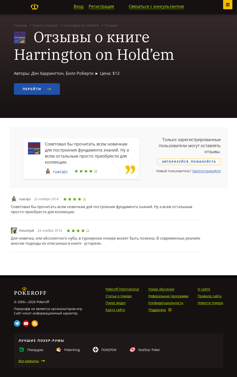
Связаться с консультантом (156, 6)
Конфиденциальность (165, 303)
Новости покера (210, 303)
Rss (34, 323)
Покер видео (116, 303)
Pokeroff (34, 6)
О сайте (204, 289)
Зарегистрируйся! (206, 171)
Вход (78, 6)
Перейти (37, 89)
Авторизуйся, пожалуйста (189, 162)
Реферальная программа (168, 296)
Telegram (17, 323)
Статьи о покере (119, 296)
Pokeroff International (122, 289)
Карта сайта (115, 309)
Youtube (26, 323)
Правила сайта (209, 296)
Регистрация (101, 6)
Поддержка (157, 309)
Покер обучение (161, 289)
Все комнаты (29, 361)
